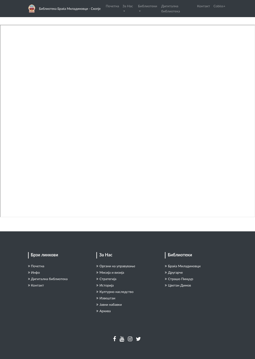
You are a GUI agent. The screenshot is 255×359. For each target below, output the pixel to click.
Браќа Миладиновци (182, 266)
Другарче (174, 272)
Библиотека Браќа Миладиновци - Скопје (70, 8)
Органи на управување (115, 266)
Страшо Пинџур (179, 279)
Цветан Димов (178, 285)
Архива (103, 311)
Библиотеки (147, 6)
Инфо (34, 272)
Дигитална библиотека (170, 8)
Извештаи (105, 298)
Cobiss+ (219, 6)
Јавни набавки (109, 304)
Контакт (203, 6)
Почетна (112, 6)
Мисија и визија (110, 272)
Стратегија (106, 279)
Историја (104, 285)
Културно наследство (114, 292)
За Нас (127, 6)
